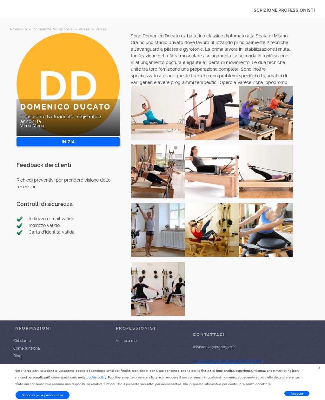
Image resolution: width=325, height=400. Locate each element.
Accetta (297, 393)
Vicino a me (126, 341)
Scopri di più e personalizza (42, 395)
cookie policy (96, 377)
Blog (17, 356)
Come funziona (26, 348)
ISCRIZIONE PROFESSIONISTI (283, 10)
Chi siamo (22, 341)
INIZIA (68, 141)
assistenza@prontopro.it (214, 347)
